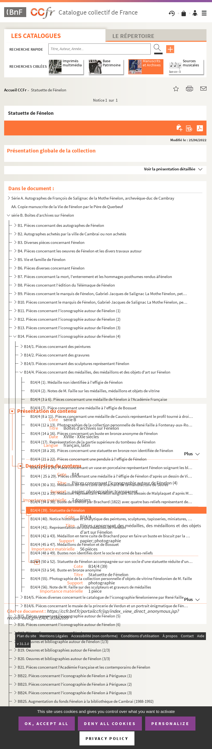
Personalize (170, 723)
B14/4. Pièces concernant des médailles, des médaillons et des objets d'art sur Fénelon (97, 372)
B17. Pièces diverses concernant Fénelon (52, 633)
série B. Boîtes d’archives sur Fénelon (42, 215)
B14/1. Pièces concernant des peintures (57, 346)
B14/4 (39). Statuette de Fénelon (57, 510)
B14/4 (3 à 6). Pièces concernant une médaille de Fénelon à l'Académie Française (98, 399)
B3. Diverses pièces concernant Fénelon (51, 242)
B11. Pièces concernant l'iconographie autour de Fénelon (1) (69, 310)
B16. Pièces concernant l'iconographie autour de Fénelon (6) (69, 624)
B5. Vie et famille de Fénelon (41, 259)
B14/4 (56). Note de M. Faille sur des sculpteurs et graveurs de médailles (90, 587)
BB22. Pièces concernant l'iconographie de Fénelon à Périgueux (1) (75, 675)
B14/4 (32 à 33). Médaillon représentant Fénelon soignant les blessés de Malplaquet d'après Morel (111, 493)
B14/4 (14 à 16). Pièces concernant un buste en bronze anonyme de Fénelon (94, 433)
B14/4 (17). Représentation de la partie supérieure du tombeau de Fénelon (92, 442)
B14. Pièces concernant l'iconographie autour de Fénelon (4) (69, 336)
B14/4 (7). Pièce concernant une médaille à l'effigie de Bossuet (83, 407)
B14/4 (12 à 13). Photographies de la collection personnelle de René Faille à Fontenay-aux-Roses (111, 424)
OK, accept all (47, 723)
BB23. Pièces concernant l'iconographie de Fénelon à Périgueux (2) (75, 684)
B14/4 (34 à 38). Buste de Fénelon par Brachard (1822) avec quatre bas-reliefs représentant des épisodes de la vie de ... (111, 501)
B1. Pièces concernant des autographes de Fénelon (61, 225)
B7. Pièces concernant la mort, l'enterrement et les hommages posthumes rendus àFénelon (95, 276)
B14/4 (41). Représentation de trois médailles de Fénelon (78, 527)
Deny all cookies (110, 723)
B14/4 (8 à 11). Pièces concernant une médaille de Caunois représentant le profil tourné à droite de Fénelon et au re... (111, 416)
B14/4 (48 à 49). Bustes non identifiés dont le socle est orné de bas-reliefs (91, 552)
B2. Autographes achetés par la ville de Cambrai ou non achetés (72, 233)
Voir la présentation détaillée (169, 168)
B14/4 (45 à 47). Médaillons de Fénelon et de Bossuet (74, 544)
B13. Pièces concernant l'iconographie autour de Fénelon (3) (69, 327)
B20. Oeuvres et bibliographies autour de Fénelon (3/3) (64, 658)
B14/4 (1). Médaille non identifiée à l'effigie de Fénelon (76, 382)
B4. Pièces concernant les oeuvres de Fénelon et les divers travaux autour (80, 251)
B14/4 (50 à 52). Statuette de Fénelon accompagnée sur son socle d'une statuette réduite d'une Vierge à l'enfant (111, 561)
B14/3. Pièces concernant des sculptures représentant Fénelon (76, 363)
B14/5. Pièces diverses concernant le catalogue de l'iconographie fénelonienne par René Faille (104, 597)
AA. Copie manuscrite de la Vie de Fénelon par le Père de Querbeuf (67, 206)
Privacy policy (107, 738)
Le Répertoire (133, 36)
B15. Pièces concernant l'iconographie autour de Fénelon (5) (69, 616)
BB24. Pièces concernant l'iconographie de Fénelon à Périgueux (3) (75, 692)
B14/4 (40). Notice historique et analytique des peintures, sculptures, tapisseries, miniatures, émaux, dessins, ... (111, 518)
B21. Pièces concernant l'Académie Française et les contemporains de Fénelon (84, 667)
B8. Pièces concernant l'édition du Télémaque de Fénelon (66, 285)
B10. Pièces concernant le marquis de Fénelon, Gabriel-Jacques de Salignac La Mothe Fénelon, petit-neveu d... (102, 302)
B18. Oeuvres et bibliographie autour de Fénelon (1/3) (63, 641)
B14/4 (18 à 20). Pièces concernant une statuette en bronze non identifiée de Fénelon (101, 450)
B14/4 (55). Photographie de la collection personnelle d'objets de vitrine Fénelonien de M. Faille (111, 578)
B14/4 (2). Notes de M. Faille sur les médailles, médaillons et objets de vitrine (95, 390)
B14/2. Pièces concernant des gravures (56, 355)
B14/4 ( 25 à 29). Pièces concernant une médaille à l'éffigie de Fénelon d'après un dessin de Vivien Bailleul (111, 476)
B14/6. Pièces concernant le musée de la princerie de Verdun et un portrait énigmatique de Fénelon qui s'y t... (106, 605)
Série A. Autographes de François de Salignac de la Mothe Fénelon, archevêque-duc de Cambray (92, 198)
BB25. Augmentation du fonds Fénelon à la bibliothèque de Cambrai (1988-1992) (86, 701)
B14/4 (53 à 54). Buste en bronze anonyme (65, 570)
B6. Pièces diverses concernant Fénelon (51, 268)
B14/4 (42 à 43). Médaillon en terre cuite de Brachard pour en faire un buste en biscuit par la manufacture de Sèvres (111, 535)
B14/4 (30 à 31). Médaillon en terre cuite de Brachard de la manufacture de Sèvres (99, 484)
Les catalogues (36, 35)
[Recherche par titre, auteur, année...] (99, 49)
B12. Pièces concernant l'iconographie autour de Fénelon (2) (69, 319)
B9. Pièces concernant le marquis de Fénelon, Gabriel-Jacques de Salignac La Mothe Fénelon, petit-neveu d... (102, 293)
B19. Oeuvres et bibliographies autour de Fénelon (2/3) (64, 650)
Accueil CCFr (15, 89)
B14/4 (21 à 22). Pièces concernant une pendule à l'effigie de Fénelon (88, 459)
